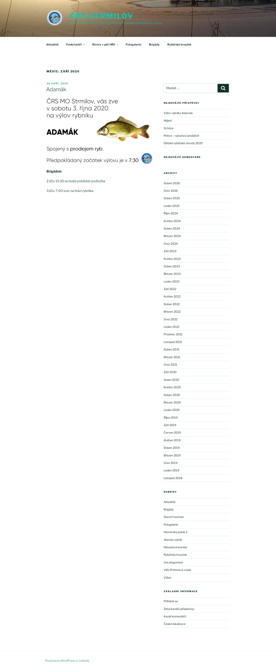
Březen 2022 (172, 311)
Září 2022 (170, 289)
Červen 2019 (172, 432)
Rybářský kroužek (179, 44)
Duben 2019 (172, 447)
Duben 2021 (171, 349)
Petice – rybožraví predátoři (181, 135)
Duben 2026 (172, 183)
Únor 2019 (170, 463)
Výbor (167, 577)
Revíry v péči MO (105, 44)
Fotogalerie (133, 44)
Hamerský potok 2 (175, 532)
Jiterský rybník (173, 539)
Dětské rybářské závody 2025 (183, 143)
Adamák (56, 89)
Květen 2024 (172, 221)
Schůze (168, 128)
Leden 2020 (172, 410)
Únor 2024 (171, 243)
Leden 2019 (171, 470)
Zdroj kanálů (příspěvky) (179, 609)
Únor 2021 (170, 364)
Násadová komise (175, 547)
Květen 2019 (172, 440)
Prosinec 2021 (173, 334)
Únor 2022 (170, 319)
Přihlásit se (171, 601)
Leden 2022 (171, 326)
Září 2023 (170, 251)
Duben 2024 (172, 228)
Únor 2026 (171, 190)
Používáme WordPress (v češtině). (67, 660)
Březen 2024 (172, 236)
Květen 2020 (172, 387)
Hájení (168, 120)
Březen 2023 (172, 273)
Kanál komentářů (175, 616)
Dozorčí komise (174, 517)
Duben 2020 (172, 395)
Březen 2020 (172, 402)
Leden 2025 (171, 205)
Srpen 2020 (171, 379)
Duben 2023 (172, 266)
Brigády (154, 44)
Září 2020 (170, 372)
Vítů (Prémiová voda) (177, 570)
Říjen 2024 (171, 213)
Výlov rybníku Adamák (178, 113)
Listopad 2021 (173, 342)
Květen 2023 (172, 258)
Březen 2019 (172, 455)
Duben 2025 (172, 198)
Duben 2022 (172, 304)
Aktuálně (52, 44)
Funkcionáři (76, 44)
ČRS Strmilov (102, 16)
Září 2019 (170, 425)
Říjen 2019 (171, 417)
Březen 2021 (172, 357)
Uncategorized (173, 562)
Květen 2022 (172, 296)
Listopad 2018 (173, 478)
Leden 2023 (171, 281)
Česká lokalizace (175, 624)
